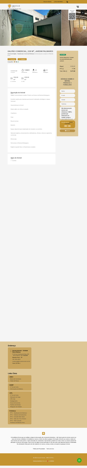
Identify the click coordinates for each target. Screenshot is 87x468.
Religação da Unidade (16, 409)
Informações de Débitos (16, 391)
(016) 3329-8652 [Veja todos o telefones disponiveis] (58, 1)
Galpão (14, 56)
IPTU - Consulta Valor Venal (17, 419)
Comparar (22, 61)
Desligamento (13, 403)
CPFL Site (12, 401)
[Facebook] (43, 435)
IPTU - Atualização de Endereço (18, 415)
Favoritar (12, 61)
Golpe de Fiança (14, 383)
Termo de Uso (50, 451)
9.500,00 (72, 68)
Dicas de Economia (15, 405)
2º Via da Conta (14, 389)
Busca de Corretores (15, 381)
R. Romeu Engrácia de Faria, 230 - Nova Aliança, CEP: (20, 357)
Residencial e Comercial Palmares (25, 56)
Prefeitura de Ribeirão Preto (17, 424)
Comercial (10, 56)
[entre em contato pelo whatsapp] (78, 459)
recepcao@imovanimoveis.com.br (21, 363)
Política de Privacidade (39, 451)
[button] (67, 1)
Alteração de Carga (15, 399)
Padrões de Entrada (15, 407)
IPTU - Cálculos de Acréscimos (18, 417)
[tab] (83, 12)
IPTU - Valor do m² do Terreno (18, 420)
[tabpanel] (43, 29)
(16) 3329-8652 (16, 361)
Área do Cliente (47, 1)
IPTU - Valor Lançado (15, 422)
